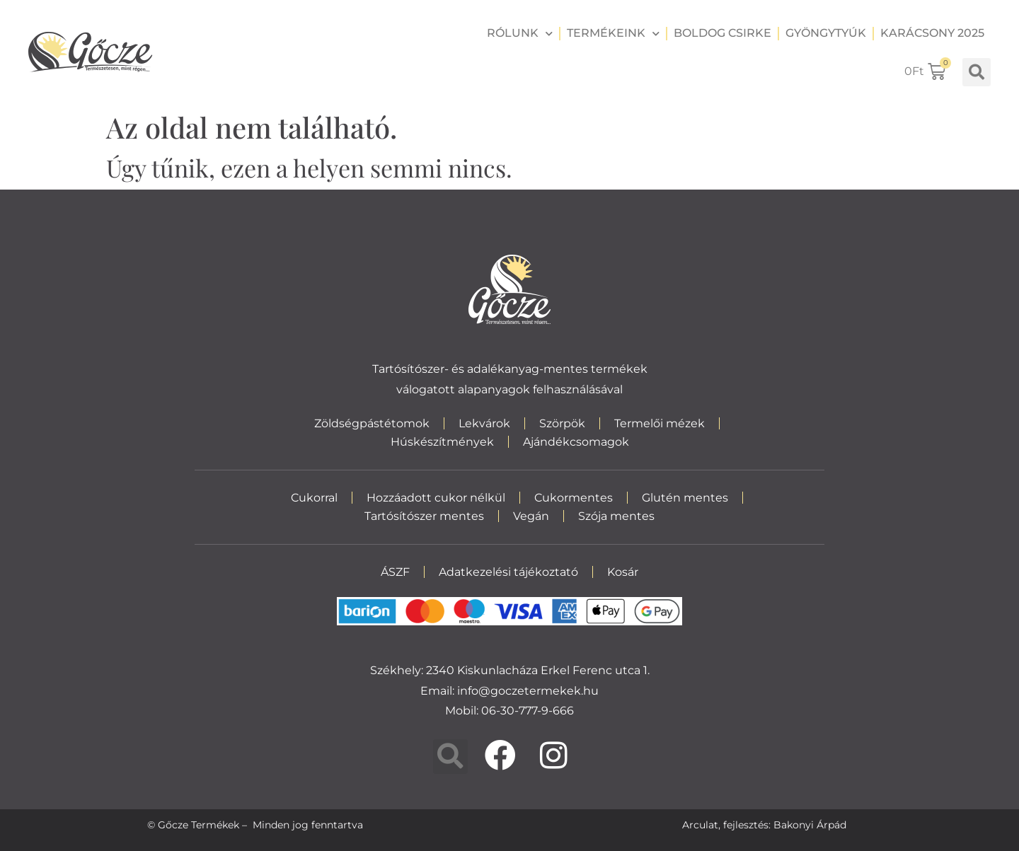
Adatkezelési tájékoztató (508, 572)
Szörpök (562, 423)
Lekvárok (484, 423)
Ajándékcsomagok (576, 441)
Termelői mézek (659, 423)
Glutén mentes (685, 497)
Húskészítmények (442, 441)
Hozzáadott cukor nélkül (436, 497)
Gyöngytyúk (825, 33)
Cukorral (314, 497)
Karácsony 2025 (932, 33)
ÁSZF (395, 572)
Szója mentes (616, 516)
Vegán (531, 516)
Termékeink (613, 34)
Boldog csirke (722, 33)
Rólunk (520, 34)
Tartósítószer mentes (424, 516)
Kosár (622, 572)
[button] (976, 72)
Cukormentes (573, 497)
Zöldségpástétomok (372, 423)
